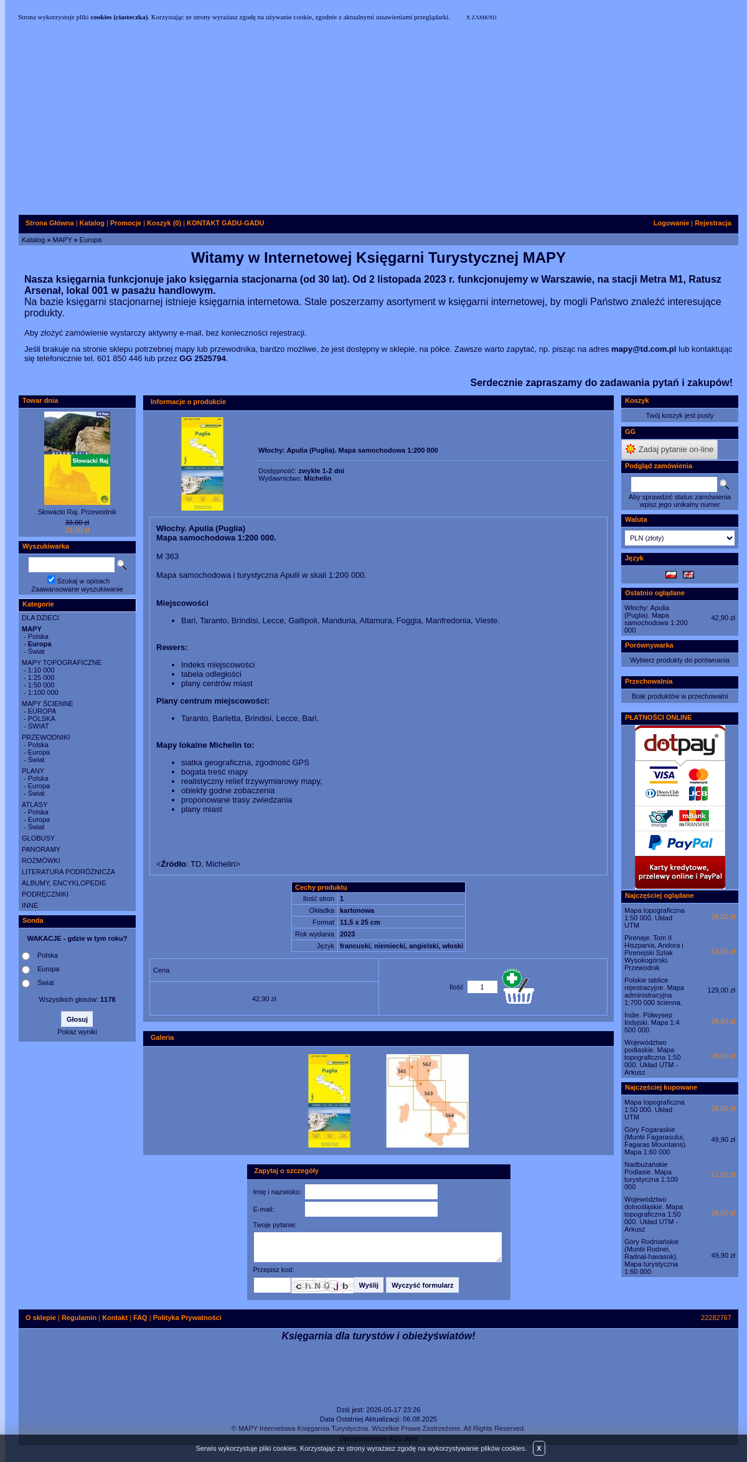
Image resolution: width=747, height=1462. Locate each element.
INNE (30, 905)
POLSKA (41, 718)
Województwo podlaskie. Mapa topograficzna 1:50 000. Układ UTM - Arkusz (652, 1057)
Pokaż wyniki (77, 1031)
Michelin (317, 478)
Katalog (33, 239)
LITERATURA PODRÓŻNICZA (68, 871)
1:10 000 (41, 670)
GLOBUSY (38, 838)
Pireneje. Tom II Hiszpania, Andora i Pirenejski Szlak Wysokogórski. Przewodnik (654, 952)
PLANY (33, 771)
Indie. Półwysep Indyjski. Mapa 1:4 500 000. (652, 1022)
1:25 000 (41, 677)
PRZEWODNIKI (46, 737)
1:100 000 (43, 692)
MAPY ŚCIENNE (47, 703)
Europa (90, 239)
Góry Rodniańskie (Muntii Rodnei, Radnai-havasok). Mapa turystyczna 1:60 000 (651, 1256)
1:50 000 (41, 685)
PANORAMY (41, 849)
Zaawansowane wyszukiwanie (77, 589)
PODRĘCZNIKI (45, 894)
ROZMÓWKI (41, 860)
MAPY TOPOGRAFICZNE (61, 662)
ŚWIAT (38, 726)
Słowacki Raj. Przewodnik (77, 512)
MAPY (62, 239)
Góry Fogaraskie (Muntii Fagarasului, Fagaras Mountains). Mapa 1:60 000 (655, 1141)
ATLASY (34, 804)
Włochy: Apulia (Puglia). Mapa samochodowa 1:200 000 (656, 619)
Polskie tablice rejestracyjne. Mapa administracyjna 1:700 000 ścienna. (654, 991)
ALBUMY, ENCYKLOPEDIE (64, 883)
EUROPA (42, 711)
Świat (36, 651)
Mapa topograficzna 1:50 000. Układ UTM (654, 918)
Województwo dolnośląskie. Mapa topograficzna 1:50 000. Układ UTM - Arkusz (653, 1214)
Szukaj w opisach (83, 581)
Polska (38, 636)
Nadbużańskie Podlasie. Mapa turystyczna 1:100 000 (651, 1176)
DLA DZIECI (40, 617)
